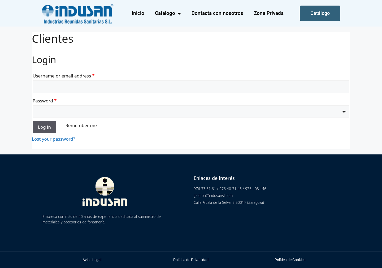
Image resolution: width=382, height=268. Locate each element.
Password (45, 101)
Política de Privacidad (191, 260)
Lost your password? (53, 139)
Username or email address (64, 76)
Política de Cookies (290, 260)
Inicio (138, 13)
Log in (44, 127)
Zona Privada (269, 13)
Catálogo (168, 13)
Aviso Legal (92, 260)
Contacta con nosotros (217, 13)
